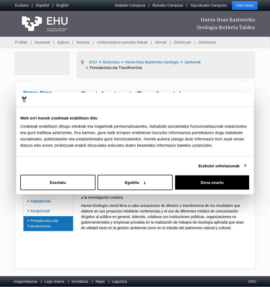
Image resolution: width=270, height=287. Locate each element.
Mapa (100, 281)
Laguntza (119, 281)
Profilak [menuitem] (21, 42)
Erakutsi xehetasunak (218, 165)
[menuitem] (21, 5)
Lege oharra (54, 281)
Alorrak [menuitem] (161, 42)
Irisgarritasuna (25, 281)
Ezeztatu (58, 182)
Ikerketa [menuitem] (83, 42)
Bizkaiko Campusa (167, 5)
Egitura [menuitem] (63, 42)
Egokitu (135, 182)
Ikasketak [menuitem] (42, 42)
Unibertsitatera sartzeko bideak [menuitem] (122, 42)
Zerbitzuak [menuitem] (182, 42)
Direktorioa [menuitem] (207, 42)
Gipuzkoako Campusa (208, 5)
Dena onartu (212, 182)
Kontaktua (79, 281)
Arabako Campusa (130, 5)
